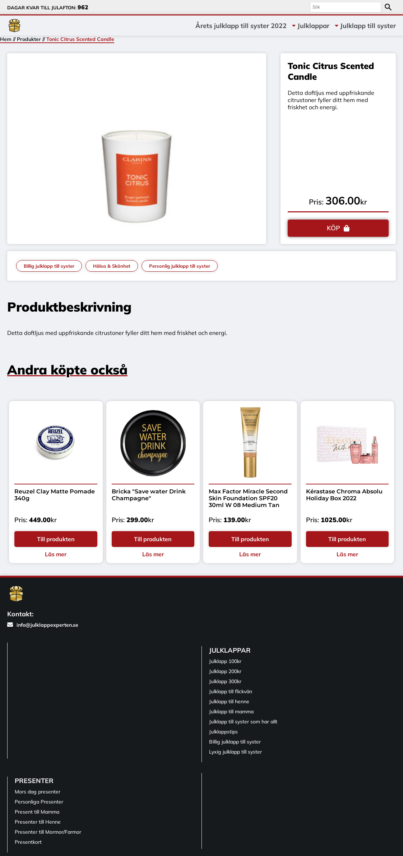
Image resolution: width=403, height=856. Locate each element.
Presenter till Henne (38, 822)
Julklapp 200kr (225, 671)
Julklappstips (223, 731)
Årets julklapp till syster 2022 (241, 26)
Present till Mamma (37, 812)
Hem (5, 39)
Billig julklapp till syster (49, 266)
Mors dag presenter (37, 791)
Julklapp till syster (368, 26)
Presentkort (28, 842)
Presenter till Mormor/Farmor (48, 832)
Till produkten (56, 539)
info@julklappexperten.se (42, 625)
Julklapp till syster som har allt (243, 721)
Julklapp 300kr (225, 681)
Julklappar (313, 26)
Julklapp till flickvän (230, 691)
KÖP (333, 228)
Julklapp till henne (229, 701)
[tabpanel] (136, 146)
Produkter (29, 39)
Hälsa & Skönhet (111, 266)
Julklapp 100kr (225, 661)
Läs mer (55, 554)
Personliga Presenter (39, 802)
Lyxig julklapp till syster (235, 752)
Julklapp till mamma (231, 711)
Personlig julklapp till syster (179, 266)
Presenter (34, 781)
